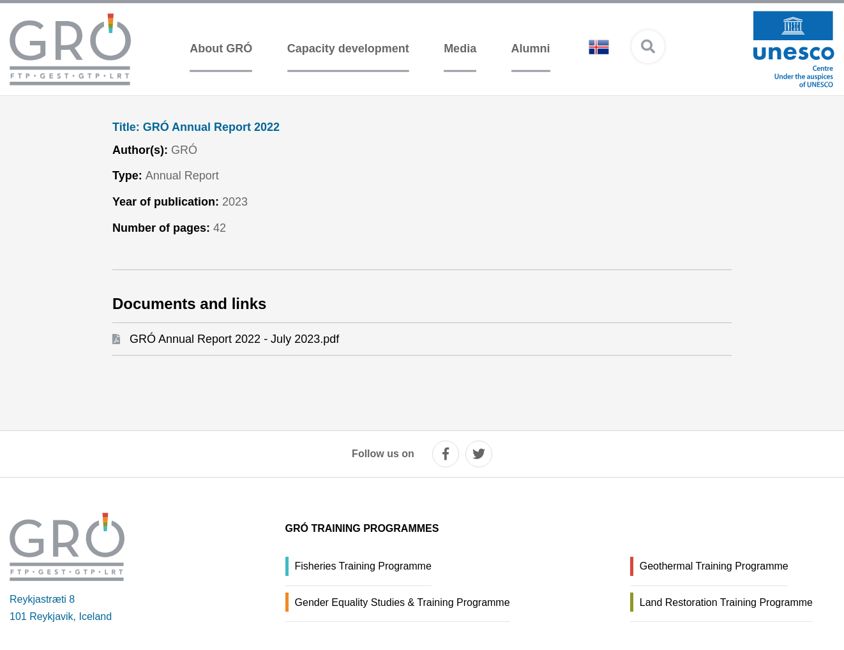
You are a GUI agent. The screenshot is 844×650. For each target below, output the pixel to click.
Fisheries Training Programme (363, 566)
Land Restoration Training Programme (726, 602)
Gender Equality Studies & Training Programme (402, 602)
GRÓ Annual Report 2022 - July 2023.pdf (234, 339)
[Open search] (648, 46)
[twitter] (478, 454)
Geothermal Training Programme (714, 566)
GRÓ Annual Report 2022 (196, 127)
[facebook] (445, 454)
